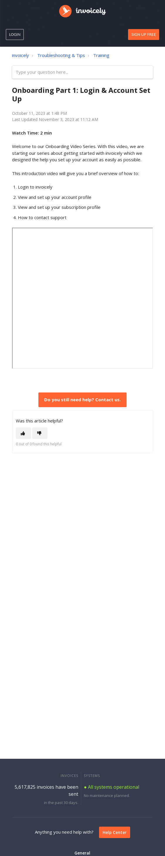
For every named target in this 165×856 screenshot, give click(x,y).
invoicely (20, 55)
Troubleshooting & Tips (61, 55)
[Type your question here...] (82, 72)
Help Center (115, 832)
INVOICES (69, 775)
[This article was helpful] (23, 433)
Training (101, 55)
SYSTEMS (92, 775)
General (82, 853)
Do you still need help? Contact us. (82, 399)
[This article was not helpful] (39, 433)
